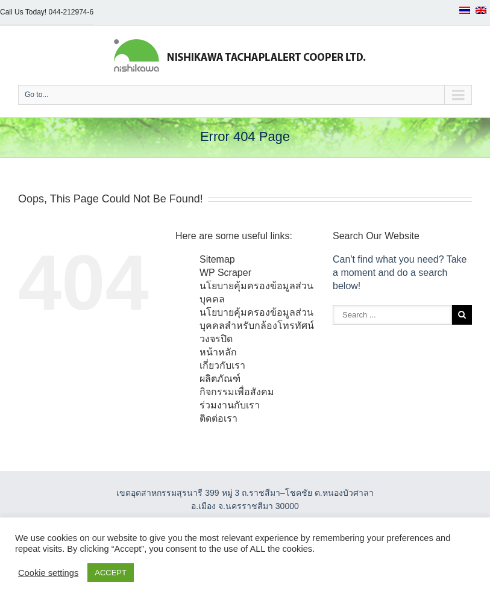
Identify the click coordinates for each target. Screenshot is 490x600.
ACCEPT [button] (111, 572)
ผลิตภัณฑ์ (219, 378)
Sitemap (217, 259)
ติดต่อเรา (218, 418)
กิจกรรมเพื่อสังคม (236, 392)
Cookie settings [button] (48, 573)
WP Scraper (225, 272)
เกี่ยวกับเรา (222, 365)
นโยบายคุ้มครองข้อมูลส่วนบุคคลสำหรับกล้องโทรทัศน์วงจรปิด (256, 325)
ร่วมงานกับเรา (229, 405)
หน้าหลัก (218, 352)
